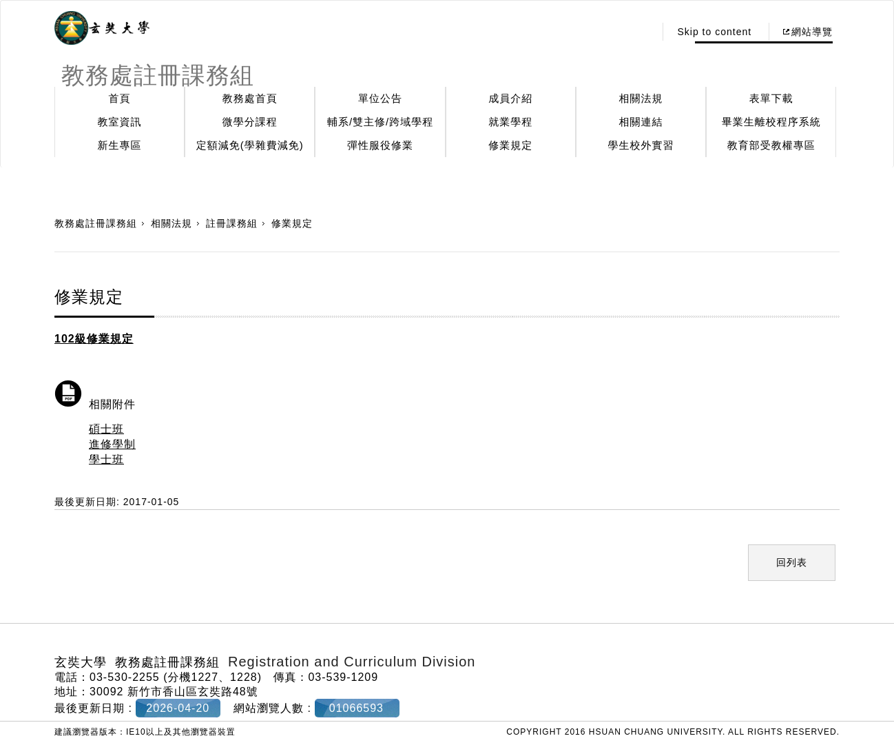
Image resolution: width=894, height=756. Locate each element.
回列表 (791, 562)
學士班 (106, 459)
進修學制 (112, 444)
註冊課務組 (232, 223)
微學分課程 (250, 121)
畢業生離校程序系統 (771, 121)
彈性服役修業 (380, 145)
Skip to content (714, 31)
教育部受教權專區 (771, 145)
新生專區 (120, 145)
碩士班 (106, 429)
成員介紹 (510, 98)
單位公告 (380, 98)
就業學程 (510, 121)
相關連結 (641, 121)
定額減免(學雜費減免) (250, 145)
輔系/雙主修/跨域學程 (380, 121)
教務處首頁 (250, 98)
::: (641, 31)
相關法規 (641, 98)
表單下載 (771, 98)
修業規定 (510, 145)
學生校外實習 (641, 145)
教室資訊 (120, 121)
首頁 (120, 98)
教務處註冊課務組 (95, 223)
